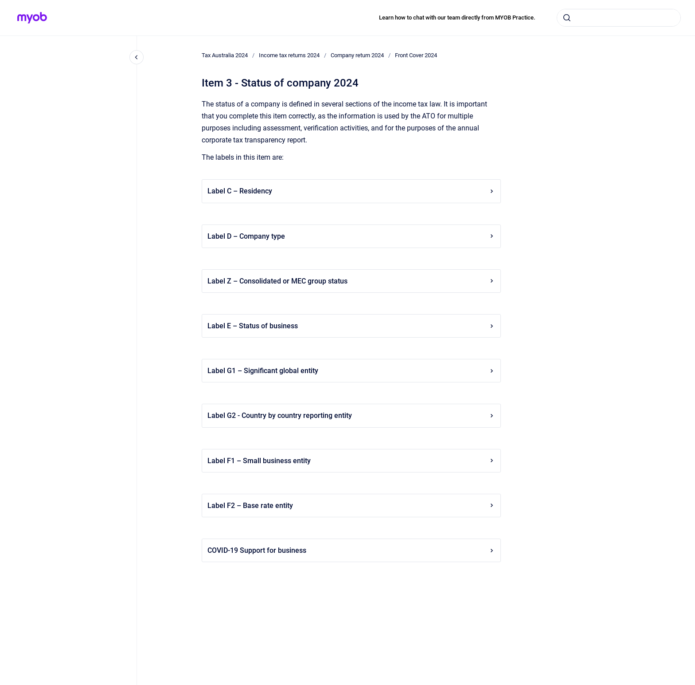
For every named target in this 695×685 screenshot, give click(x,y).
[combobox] (618, 17)
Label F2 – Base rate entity (351, 505)
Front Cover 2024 (416, 55)
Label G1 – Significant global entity (351, 370)
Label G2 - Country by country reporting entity (351, 415)
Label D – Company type (351, 236)
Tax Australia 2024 (225, 55)
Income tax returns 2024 (289, 55)
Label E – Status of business (351, 326)
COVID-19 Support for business (351, 550)
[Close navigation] (136, 57)
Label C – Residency (351, 191)
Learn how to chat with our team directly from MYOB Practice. (457, 17)
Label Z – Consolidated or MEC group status (351, 281)
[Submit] (567, 18)
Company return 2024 (357, 55)
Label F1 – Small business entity (351, 461)
